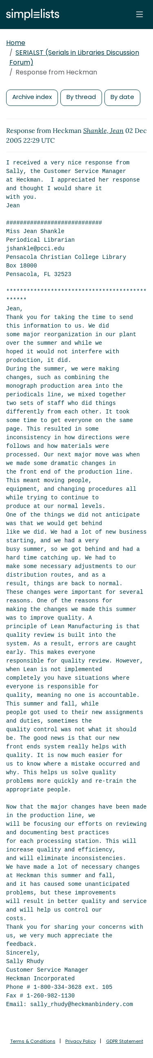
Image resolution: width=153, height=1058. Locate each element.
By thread (81, 96)
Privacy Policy (80, 1041)
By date (122, 96)
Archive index (32, 96)
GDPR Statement (124, 1041)
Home (15, 42)
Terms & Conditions (32, 1041)
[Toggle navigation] (139, 14)
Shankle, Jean (103, 130)
